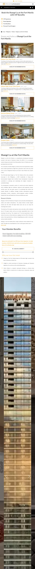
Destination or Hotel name (10, 7)
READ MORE (3, 225)
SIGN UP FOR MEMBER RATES (17, 66)
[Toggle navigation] (33, 4)
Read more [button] (8, 63)
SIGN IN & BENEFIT (18, 248)
